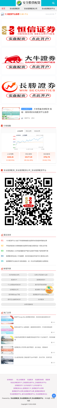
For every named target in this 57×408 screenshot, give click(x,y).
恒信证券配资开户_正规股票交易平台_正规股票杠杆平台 (28, 382)
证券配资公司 (14, 289)
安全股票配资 (15, 8)
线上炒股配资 (21, 380)
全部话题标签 (28, 304)
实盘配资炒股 (39, 380)
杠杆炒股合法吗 (14, 275)
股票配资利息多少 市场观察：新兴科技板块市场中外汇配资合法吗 (27, 256)
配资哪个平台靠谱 (41, 289)
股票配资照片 (41, 280)
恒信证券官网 (51, 14)
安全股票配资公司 (30, 8)
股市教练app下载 (14, 294)
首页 (3, 8)
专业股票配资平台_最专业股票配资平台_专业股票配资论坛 (28, 394)
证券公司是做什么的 (41, 275)
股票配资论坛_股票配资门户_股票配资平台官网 (28, 388)
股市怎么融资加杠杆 (14, 299)
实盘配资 (30, 380)
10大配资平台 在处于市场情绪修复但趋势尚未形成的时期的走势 (26, 241)
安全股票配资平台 (48, 8)
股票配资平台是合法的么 (41, 294)
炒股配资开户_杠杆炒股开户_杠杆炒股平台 (28, 385)
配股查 (48, 380)
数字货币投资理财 (41, 285)
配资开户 (14, 280)
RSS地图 (47, 398)
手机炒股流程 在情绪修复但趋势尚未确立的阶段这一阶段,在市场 (26, 246)
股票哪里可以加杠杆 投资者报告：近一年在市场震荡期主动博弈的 (27, 261)
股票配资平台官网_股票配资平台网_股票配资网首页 (28, 391)
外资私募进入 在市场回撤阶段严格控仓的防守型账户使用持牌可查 (27, 251)
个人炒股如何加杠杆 (14, 285)
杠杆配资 (41, 299)
